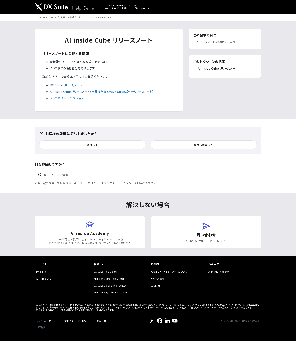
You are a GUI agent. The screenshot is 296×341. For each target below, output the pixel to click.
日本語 (42, 327)
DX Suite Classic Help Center (110, 285)
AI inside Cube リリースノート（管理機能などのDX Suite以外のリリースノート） (102, 92)
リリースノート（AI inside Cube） (95, 17)
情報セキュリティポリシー (77, 320)
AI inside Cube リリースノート (218, 68)
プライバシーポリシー (47, 320)
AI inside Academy (218, 271)
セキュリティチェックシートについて (169, 271)
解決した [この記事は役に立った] (92, 145)
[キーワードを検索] (148, 174)
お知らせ (155, 285)
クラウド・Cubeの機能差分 (67, 98)
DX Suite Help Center (46, 17)
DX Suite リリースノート (66, 85)
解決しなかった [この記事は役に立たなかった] (203, 145)
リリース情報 (67, 17)
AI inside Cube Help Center (109, 278)
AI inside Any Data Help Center (111, 292)
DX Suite (41, 271)
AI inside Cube (44, 278)
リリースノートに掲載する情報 (216, 42)
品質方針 (101, 320)
